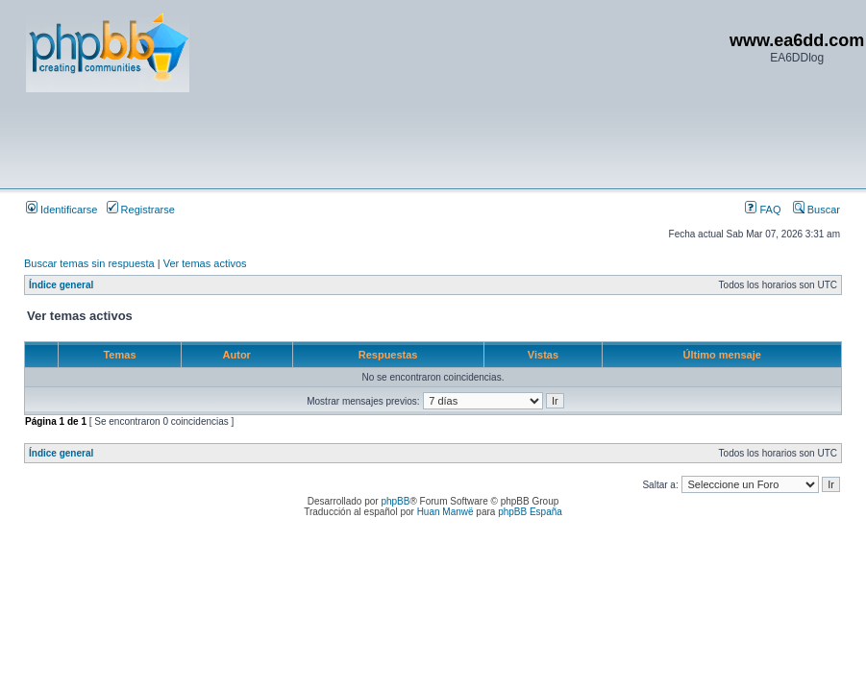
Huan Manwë (445, 512)
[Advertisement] (376, 139)
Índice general (61, 285)
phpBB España (530, 512)
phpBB (395, 501)
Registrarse (141, 209)
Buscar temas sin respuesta (89, 263)
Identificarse (61, 209)
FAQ (762, 209)
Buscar (816, 209)
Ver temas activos (205, 263)
